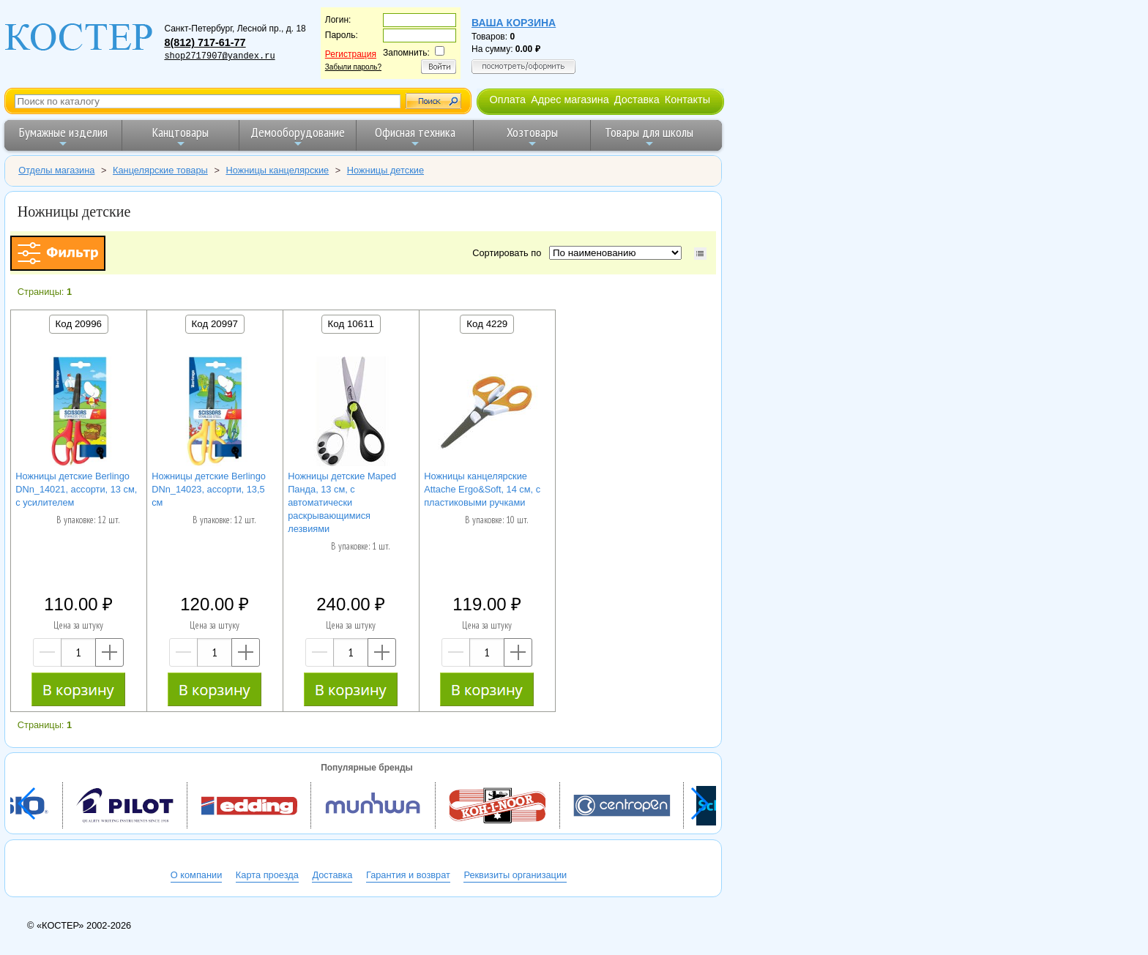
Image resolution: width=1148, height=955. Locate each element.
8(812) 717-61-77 (204, 42)
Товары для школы (649, 136)
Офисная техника (415, 136)
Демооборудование (297, 136)
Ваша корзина (513, 23)
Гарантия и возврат (408, 874)
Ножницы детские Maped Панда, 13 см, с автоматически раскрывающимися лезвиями (342, 502)
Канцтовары (180, 136)
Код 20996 (79, 323)
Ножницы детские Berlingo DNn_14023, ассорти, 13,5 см (209, 489)
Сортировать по (509, 252)
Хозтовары (532, 136)
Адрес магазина (569, 99)
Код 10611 (351, 323)
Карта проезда (267, 874)
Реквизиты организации (515, 874)
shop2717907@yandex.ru (219, 56)
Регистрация (350, 54)
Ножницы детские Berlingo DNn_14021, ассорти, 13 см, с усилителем (76, 489)
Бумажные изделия (63, 136)
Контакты (687, 99)
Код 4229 (486, 323)
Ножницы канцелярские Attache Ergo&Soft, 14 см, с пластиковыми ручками (482, 489)
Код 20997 (215, 323)
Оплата (507, 99)
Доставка (637, 99)
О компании (197, 874)
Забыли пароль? (353, 67)
